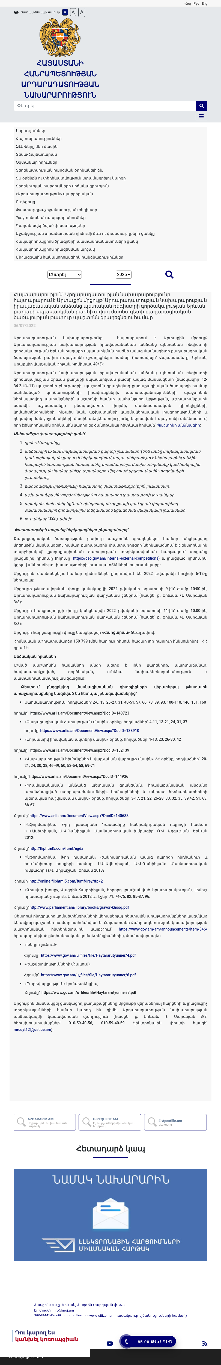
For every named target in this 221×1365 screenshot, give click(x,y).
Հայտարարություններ (39, 138)
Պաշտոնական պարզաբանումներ (51, 217)
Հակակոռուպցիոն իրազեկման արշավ (55, 249)
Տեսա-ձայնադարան (36, 154)
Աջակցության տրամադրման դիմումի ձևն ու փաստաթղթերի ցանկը (85, 233)
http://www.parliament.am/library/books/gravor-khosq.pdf (79, 907)
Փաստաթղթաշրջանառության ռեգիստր (56, 210)
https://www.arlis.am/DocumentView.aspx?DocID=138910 (89, 730)
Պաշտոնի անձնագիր (178, 425)
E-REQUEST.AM (117, 1122)
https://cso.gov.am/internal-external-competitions (115, 558)
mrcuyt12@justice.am (32, 1029)
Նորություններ (30, 130)
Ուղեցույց (25, 202)
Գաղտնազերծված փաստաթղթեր (50, 225)
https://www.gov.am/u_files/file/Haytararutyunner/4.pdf (88, 955)
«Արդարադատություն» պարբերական (54, 194)
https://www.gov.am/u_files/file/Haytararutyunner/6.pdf (88, 975)
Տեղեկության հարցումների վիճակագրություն (62, 186)
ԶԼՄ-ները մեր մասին (37, 146)
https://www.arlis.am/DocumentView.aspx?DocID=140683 (79, 816)
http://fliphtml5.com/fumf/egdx (56, 848)
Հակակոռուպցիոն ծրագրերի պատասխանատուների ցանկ (77, 241)
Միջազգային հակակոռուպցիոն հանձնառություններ (69, 257)
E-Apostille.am (171, 1122)
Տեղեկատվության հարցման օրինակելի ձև (59, 170)
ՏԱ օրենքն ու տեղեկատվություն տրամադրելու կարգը (71, 178)
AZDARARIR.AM (52, 1122)
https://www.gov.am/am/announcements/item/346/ (163, 929)
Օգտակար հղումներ (36, 162)
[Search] (105, 106)
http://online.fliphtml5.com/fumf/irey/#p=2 (66, 881)
